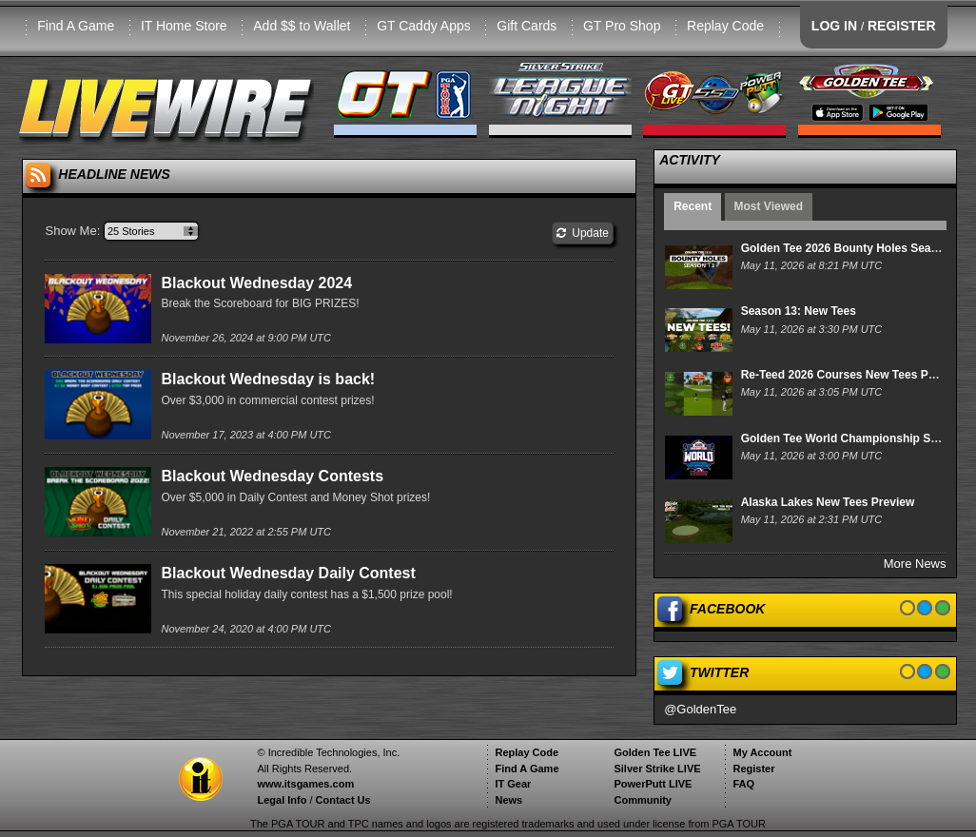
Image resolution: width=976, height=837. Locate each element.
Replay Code (725, 25)
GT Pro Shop (621, 25)
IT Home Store (184, 25)
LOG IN (834, 25)
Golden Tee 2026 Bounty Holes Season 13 (854, 248)
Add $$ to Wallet (301, 25)
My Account (761, 752)
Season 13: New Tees (798, 311)
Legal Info (281, 800)
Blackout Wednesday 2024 (256, 283)
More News (915, 563)
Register (753, 768)
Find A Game (75, 25)
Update (582, 233)
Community (643, 800)
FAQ (743, 783)
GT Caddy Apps (424, 25)
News (508, 800)
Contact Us (343, 800)
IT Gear (513, 783)
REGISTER (902, 25)
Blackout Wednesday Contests (272, 476)
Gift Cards (526, 25)
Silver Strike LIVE (657, 768)
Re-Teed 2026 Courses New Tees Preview (852, 374)
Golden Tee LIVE (655, 752)
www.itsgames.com (305, 783)
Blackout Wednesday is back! (268, 379)
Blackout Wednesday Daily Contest (288, 573)
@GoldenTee (700, 709)
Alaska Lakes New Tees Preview (828, 502)
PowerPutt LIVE (653, 783)
